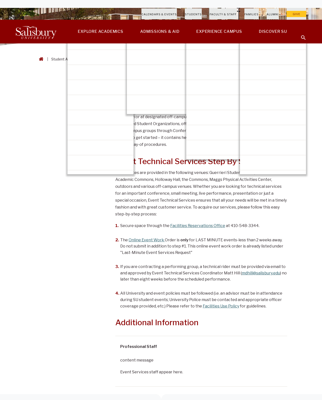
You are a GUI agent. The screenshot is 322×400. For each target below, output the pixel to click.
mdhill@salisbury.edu (261, 273)
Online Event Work (147, 240)
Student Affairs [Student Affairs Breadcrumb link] (63, 59)
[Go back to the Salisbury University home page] (40, 59)
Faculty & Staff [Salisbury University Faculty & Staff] (223, 14)
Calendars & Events (159, 14)
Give (296, 14)
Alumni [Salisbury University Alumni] (273, 14)
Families (251, 14)
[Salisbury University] (36, 31)
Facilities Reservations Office (197, 225)
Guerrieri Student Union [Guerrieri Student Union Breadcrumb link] (102, 59)
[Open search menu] (300, 34)
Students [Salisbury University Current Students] (193, 14)
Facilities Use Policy (221, 306)
